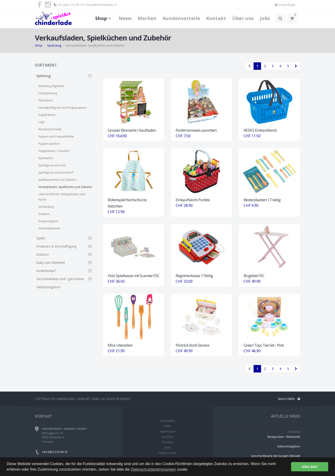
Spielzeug (54, 45)
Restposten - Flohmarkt (284, 437)
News (125, 18)
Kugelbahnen (47, 115)
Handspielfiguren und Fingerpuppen (62, 108)
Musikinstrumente (50, 129)
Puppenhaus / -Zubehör (54, 151)
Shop (104, 18)
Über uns (243, 18)
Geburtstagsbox (48, 287)
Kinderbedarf (46, 270)
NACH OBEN (289, 399)
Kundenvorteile (181, 18)
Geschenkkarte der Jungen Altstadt (275, 456)
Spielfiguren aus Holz (52, 165)
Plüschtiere (45, 100)
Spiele (40, 238)
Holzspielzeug (47, 93)
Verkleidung (46, 207)
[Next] (296, 66)
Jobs (265, 18)
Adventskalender (49, 228)
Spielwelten (45, 158)
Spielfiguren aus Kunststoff (55, 172)
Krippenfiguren (48, 221)
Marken (147, 18)
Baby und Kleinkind (50, 262)
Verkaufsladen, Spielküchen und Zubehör (65, 187)
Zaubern (44, 214)
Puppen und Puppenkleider (56, 136)
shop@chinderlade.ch (101, 5)
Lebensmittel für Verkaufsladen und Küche (61, 196)
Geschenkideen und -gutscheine (60, 279)
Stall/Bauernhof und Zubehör (57, 180)
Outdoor (42, 254)
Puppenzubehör (49, 144)
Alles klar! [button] (310, 467)
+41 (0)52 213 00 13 (70, 5)
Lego (41, 122)
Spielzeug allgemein (51, 86)
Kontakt (216, 18)
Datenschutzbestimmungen (153, 469)
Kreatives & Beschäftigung (56, 246)
